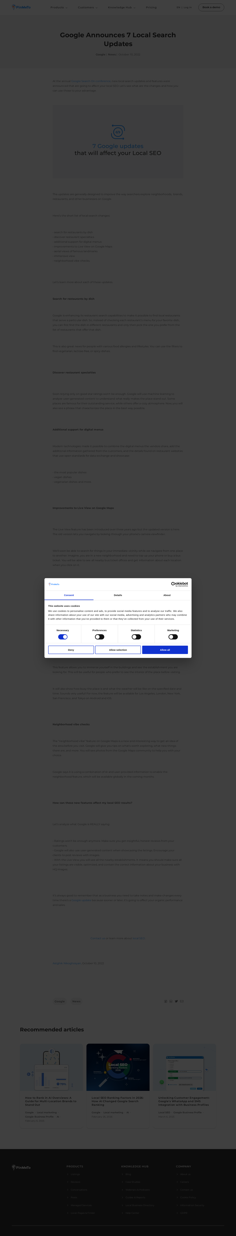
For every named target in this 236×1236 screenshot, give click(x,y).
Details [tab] (118, 595)
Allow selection (118, 649)
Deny (71, 649)
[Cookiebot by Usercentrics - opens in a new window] (173, 584)
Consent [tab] (69, 595)
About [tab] (167, 595)
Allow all (165, 649)
